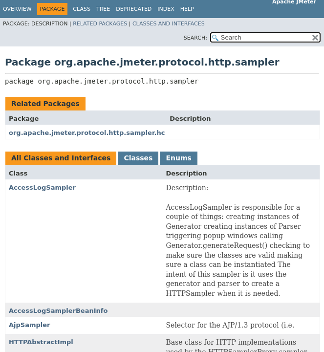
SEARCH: (195, 38)
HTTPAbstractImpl (41, 342)
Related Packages (100, 24)
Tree (103, 9)
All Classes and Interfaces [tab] (60, 158)
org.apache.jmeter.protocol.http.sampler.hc (87, 132)
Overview (17, 9)
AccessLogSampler (42, 187)
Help (187, 9)
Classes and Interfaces (168, 24)
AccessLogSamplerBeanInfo (58, 310)
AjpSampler (29, 325)
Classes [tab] (138, 158)
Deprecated (133, 9)
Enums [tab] (178, 158)
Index (165, 9)
